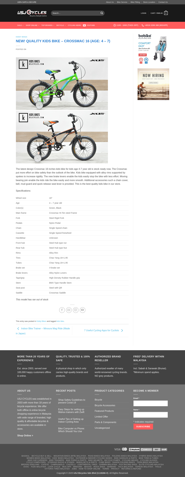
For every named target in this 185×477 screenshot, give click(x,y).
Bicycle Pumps (112, 460)
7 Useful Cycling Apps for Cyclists (104, 330)
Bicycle (61, 25)
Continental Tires (87, 465)
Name (136, 410)
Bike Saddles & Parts (125, 458)
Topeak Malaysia (144, 467)
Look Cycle (54, 467)
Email (136, 398)
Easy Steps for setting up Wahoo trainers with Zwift (71, 410)
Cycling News (74, 25)
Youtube (89, 25)
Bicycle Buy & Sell (42, 456)
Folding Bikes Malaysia (124, 456)
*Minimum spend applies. (146, 372)
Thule (158, 467)
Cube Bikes (105, 462)
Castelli (71, 465)
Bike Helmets (95, 460)
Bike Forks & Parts (76, 460)
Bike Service (122, 2)
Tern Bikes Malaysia (147, 462)
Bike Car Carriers (37, 460)
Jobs (74, 469)
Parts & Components (105, 422)
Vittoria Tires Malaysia (57, 469)
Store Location (149, 2)
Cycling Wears (130, 460)
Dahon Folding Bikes (124, 462)
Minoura (77, 467)
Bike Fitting (135, 2)
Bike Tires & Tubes (148, 458)
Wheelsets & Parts (86, 462)
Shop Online (32, 25)
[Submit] (101, 13)
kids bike (60, 321)
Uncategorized (102, 428)
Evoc (26, 467)
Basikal (26, 456)
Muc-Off (66, 467)
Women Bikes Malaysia (39, 458)
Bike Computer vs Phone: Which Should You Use (71, 430)
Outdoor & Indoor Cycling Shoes (94, 458)
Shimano (111, 467)
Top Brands (47, 25)
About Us (110, 2)
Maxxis (88, 467)
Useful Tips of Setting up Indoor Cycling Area (71, 420)
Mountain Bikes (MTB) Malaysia (70, 456)
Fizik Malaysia (38, 467)
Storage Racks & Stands (61, 462)
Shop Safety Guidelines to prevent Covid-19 (71, 401)
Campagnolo (57, 465)
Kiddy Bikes (21, 37)
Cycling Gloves (148, 460)
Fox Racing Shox (128, 465)
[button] (143, 13)
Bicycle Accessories (105, 405)
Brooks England (30, 465)
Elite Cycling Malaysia (151, 465)
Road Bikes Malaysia (99, 456)
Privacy (115, 469)
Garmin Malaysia (108, 465)
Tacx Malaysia (125, 467)
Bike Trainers (56, 460)
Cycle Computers (36, 462)
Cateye (45, 465)
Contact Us (163, 2)
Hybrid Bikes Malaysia (151, 456)
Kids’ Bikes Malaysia (63, 458)
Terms (105, 469)
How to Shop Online (89, 469)
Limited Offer (101, 416)
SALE (20, 25)
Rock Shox (99, 467)
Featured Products (104, 411)
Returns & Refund (131, 469)
